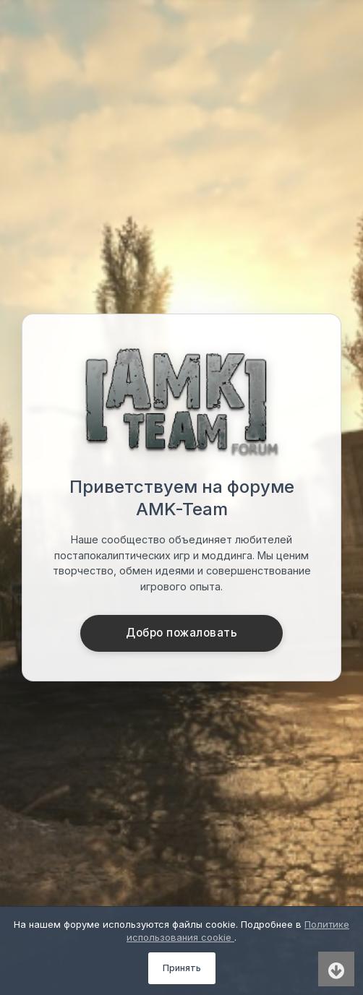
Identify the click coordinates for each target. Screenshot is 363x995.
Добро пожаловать (181, 632)
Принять (182, 967)
